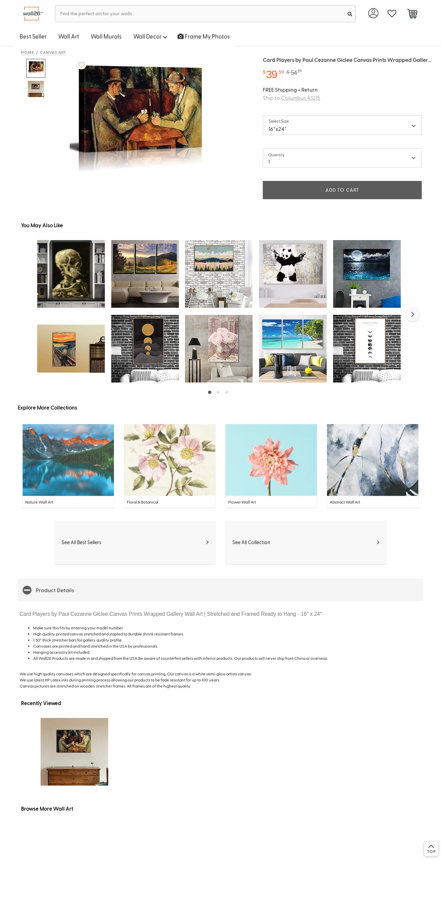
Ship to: (291, 97)
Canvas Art (53, 52)
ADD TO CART (342, 190)
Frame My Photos (204, 36)
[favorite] (392, 13)
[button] (412, 314)
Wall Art (68, 36)
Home (27, 52)
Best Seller (33, 36)
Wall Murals (106, 36)
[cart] (412, 14)
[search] (350, 13)
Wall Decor (150, 36)
